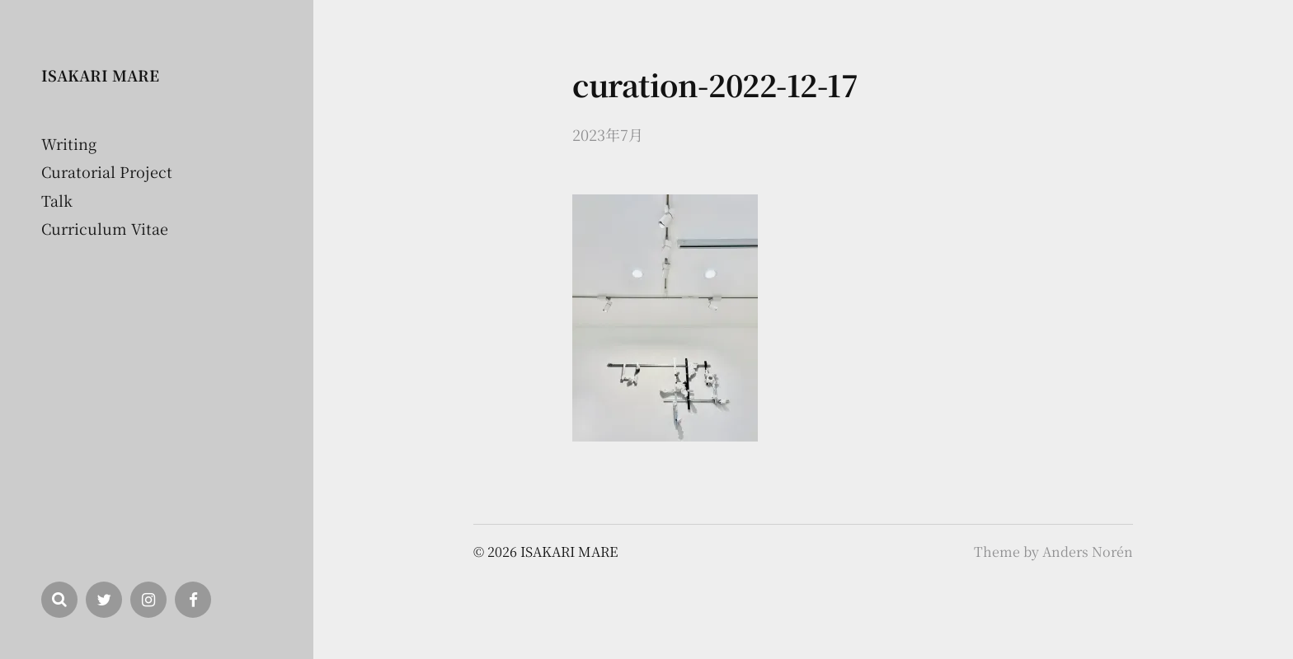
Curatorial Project (106, 171)
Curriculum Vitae (104, 228)
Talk (57, 200)
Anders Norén (1087, 551)
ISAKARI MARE (100, 75)
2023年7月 (607, 134)
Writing (68, 143)
